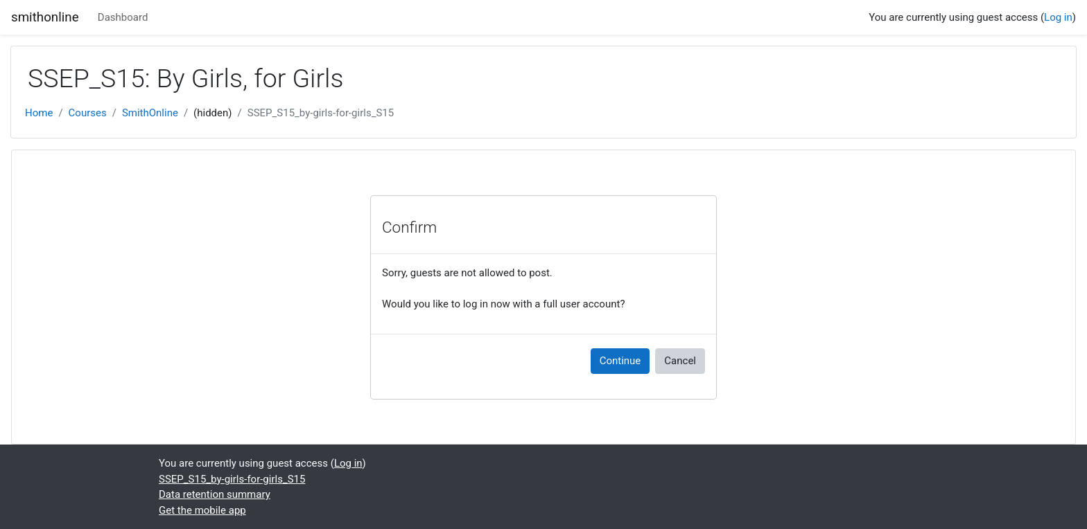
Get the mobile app (202, 510)
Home (39, 113)
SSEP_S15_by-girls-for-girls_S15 (320, 113)
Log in (1058, 17)
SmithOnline (150, 113)
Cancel (680, 361)
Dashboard (123, 17)
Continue (620, 361)
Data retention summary (214, 494)
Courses (88, 113)
